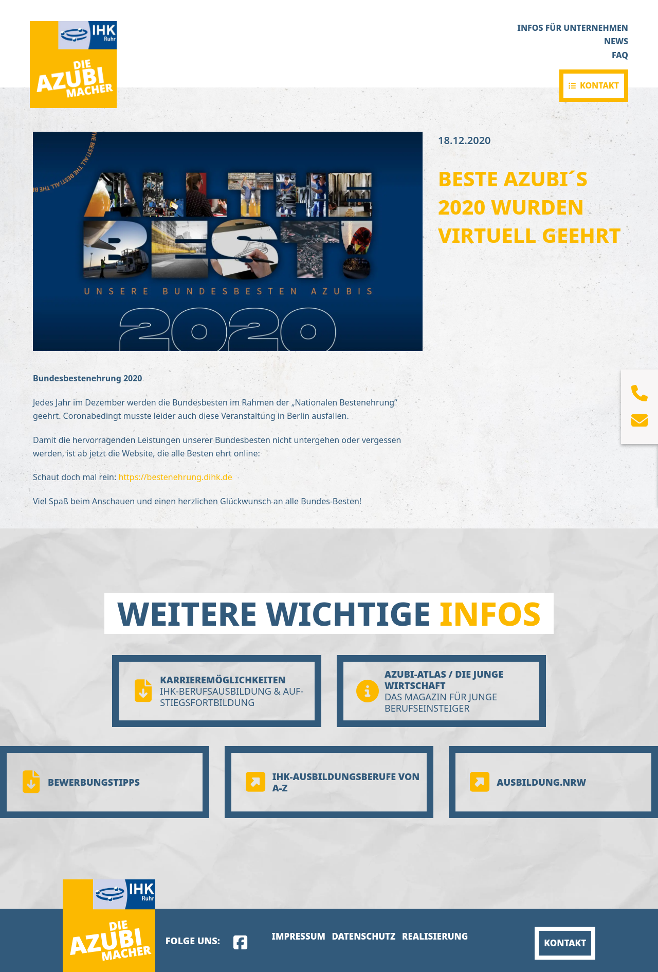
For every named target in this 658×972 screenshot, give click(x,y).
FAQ (620, 55)
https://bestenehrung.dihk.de (175, 477)
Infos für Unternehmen (572, 27)
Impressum (298, 936)
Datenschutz (363, 936)
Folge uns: (193, 940)
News (616, 41)
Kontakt (599, 85)
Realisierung (435, 936)
